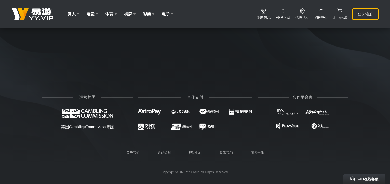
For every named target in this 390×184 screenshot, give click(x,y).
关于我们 (133, 153)
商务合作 (257, 153)
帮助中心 (195, 153)
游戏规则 (164, 153)
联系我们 (226, 153)
